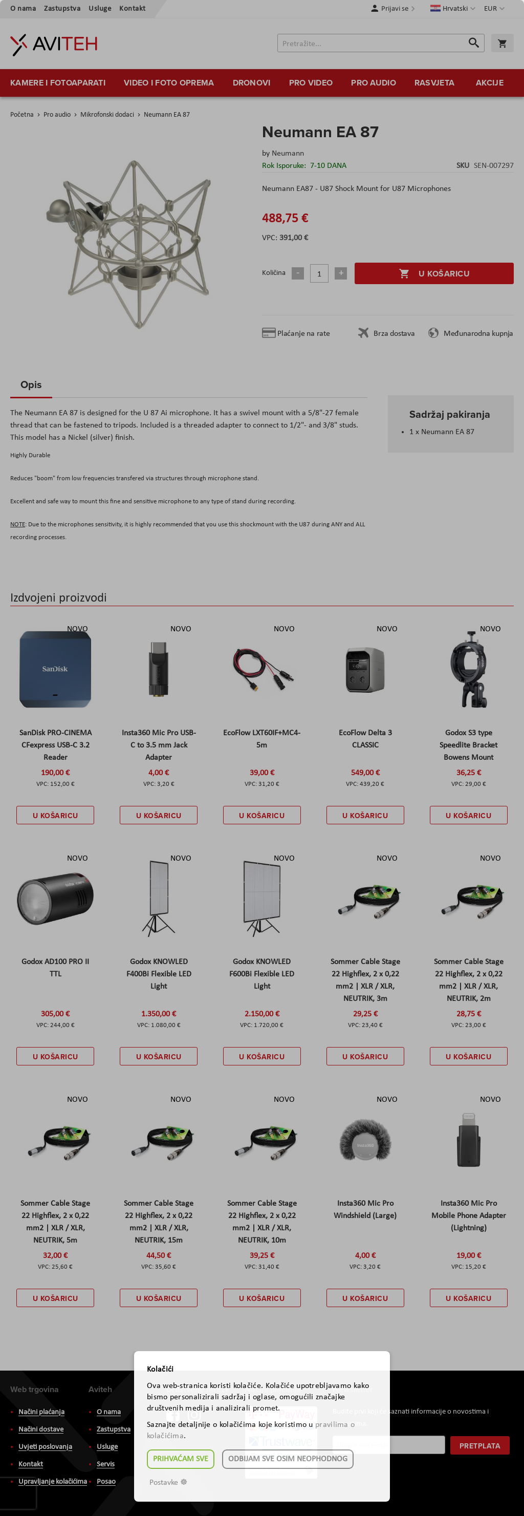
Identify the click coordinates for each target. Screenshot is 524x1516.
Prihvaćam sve (180, 1459)
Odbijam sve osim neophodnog (287, 1459)
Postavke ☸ (168, 1483)
